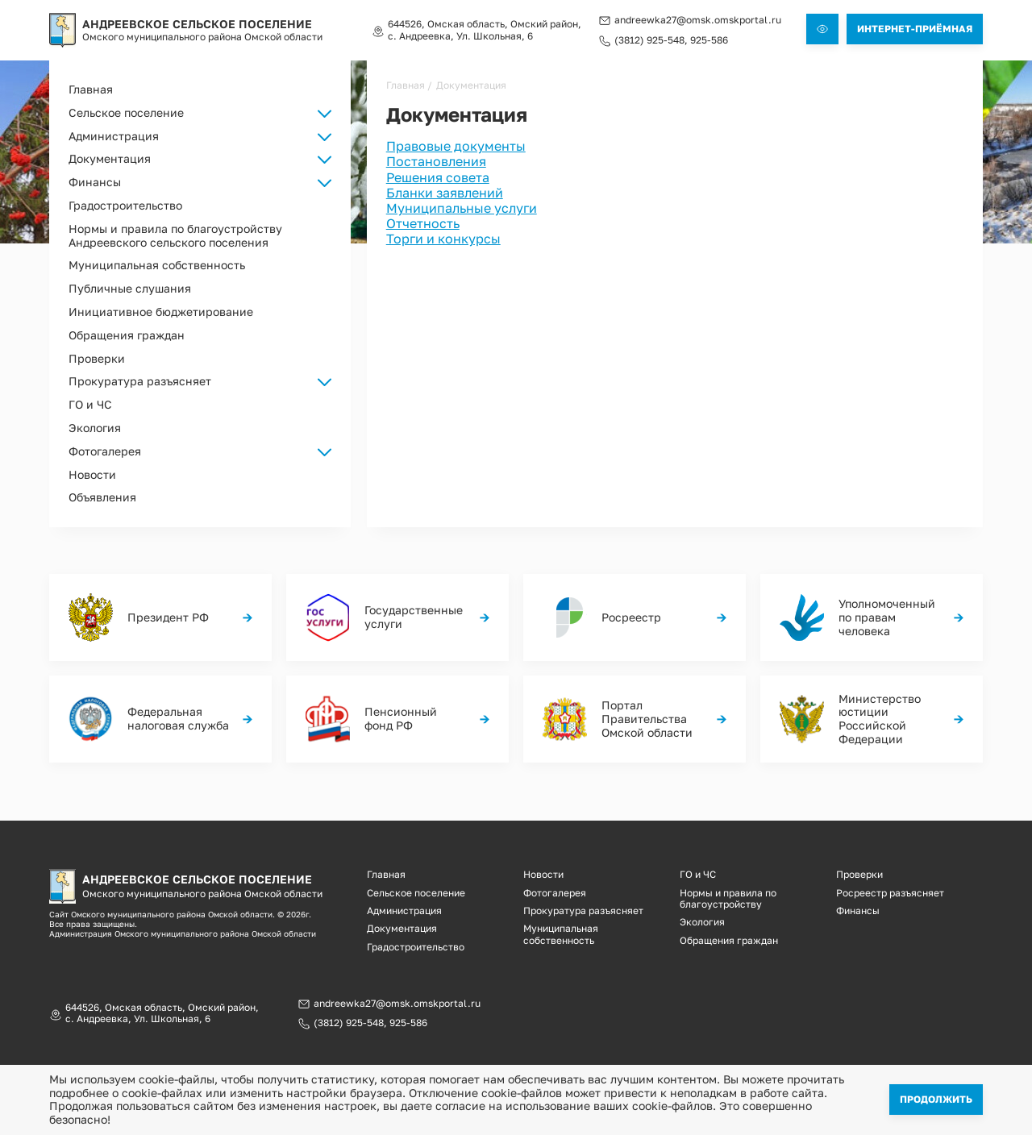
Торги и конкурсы (443, 239)
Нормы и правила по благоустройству (728, 898)
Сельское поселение (416, 893)
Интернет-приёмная (914, 29)
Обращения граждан (127, 335)
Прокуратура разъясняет (140, 381)
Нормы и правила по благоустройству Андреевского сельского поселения (175, 235)
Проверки (97, 358)
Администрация (404, 910)
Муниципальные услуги (461, 208)
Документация (402, 928)
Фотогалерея (554, 893)
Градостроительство (125, 205)
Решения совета (437, 177)
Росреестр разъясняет (890, 893)
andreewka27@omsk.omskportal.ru (697, 20)
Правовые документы (456, 146)
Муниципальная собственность (157, 265)
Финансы (858, 910)
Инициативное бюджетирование (161, 311)
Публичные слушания (130, 288)
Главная (91, 89)
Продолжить (936, 1099)
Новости (92, 474)
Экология (95, 427)
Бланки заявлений (444, 193)
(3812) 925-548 (649, 40)
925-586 (709, 40)
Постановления (436, 161)
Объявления (102, 497)
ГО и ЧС (90, 404)
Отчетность (423, 223)
